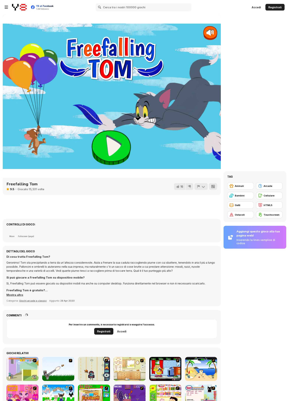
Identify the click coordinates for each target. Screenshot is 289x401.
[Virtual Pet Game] (165, 369)
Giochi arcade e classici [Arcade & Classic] (33, 300)
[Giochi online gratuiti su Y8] (19, 7)
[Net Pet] (130, 369)
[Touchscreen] (269, 214)
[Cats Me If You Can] (94, 369)
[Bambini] (240, 195)
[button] (14, 295)
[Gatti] (240, 205)
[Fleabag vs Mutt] (22, 369)
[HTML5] (269, 205)
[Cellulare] (269, 195)
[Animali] (240, 186)
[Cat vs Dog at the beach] (201, 369)
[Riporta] (201, 186)
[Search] (100, 7)
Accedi (256, 7)
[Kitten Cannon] (58, 369)
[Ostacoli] (240, 214)
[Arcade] (269, 186)
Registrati (275, 7)
